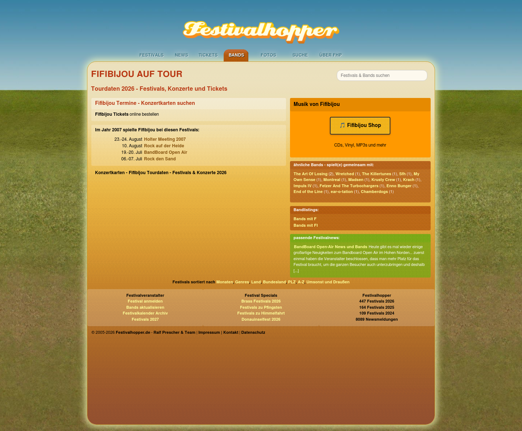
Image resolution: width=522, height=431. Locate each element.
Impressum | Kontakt (218, 332)
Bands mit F (305, 219)
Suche (300, 55)
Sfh (402, 174)
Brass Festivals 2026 (261, 301)
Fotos (268, 55)
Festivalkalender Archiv (145, 313)
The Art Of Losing (311, 174)
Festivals (151, 55)
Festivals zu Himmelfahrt (261, 313)
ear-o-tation (342, 192)
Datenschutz (253, 332)
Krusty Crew (383, 180)
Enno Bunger (398, 186)
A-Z (301, 282)
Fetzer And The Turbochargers (349, 186)
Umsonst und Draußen (327, 282)
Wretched (344, 174)
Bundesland (274, 282)
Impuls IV (303, 186)
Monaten (224, 282)
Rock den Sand (160, 159)
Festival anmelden (145, 301)
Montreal (331, 180)
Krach (408, 180)
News (181, 55)
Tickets (208, 55)
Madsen (356, 180)
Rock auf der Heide (164, 146)
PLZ (292, 282)
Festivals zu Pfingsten (261, 307)
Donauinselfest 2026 (260, 319)
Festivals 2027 (145, 319)
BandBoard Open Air (165, 152)
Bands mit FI (306, 225)
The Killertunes (376, 174)
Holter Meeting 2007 (165, 139)
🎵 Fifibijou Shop (360, 125)
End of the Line (308, 192)
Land (256, 282)
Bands (236, 55)
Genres (242, 282)
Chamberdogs (374, 192)
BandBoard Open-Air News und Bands (330, 247)
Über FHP (330, 55)
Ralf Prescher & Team (174, 332)
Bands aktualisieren (145, 307)
